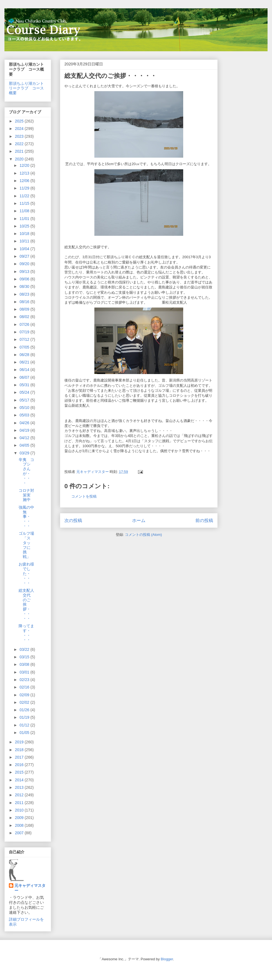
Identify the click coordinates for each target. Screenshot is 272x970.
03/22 (24, 649)
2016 (20, 764)
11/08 (24, 211)
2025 (20, 121)
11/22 (24, 196)
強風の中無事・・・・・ (26, 516)
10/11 (24, 241)
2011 (20, 802)
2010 (20, 810)
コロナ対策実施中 (26, 495)
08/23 (24, 294)
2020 (20, 159)
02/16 (24, 687)
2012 (20, 795)
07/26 (24, 324)
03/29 (24, 453)
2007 (20, 833)
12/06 (24, 180)
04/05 (24, 445)
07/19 (24, 332)
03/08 (24, 664)
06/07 (24, 377)
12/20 (24, 165)
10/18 (24, 233)
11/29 (24, 188)
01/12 (24, 725)
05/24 (24, 392)
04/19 (24, 430)
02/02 (24, 702)
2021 (20, 151)
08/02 (24, 316)
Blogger (167, 959)
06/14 (24, 369)
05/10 (24, 407)
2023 (20, 136)
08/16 (24, 302)
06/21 (24, 362)
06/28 (24, 354)
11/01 (24, 218)
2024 (20, 128)
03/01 (24, 672)
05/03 (24, 415)
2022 (20, 144)
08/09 (24, 309)
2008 (20, 825)
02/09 (24, 695)
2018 (20, 750)
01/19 (24, 717)
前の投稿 (204, 520)
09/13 (24, 271)
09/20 (24, 264)
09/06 (24, 279)
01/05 (24, 732)
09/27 (24, 256)
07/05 (24, 347)
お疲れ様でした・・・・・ (26, 573)
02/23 (24, 679)
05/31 (24, 385)
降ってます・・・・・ (26, 633)
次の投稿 (73, 520)
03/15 (24, 657)
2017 (20, 757)
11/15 (24, 203)
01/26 (24, 710)
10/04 (24, 249)
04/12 (24, 438)
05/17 (24, 400)
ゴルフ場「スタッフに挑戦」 (26, 545)
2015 (20, 772)
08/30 (24, 286)
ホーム (138, 520)
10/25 (24, 226)
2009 (20, 817)
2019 (20, 742)
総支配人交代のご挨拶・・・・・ (26, 604)
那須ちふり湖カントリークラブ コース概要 (26, 88)
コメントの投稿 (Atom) (143, 535)
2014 (20, 780)
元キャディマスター (30, 888)
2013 (20, 787)
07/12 (24, 339)
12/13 (24, 173)
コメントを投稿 (84, 496)
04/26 (24, 423)
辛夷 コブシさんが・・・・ (26, 471)
